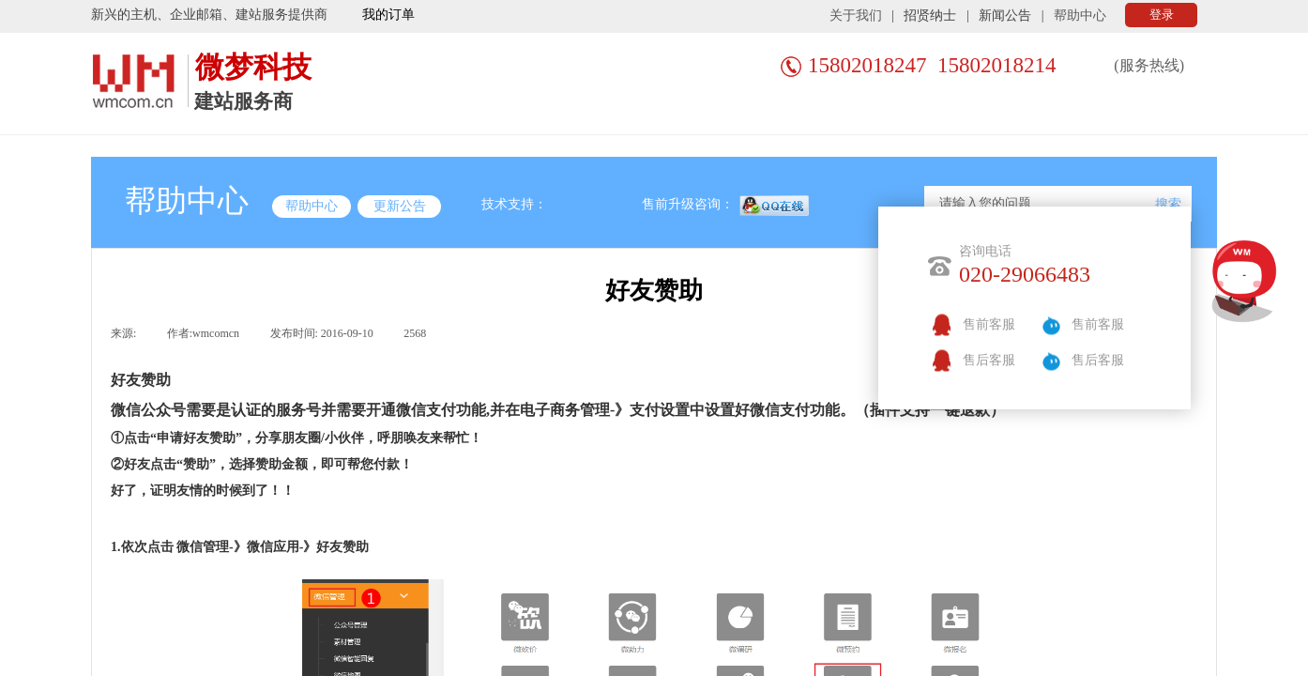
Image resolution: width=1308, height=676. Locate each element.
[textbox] (1039, 204)
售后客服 (989, 360)
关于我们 (855, 15)
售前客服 (989, 324)
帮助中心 (1080, 15)
